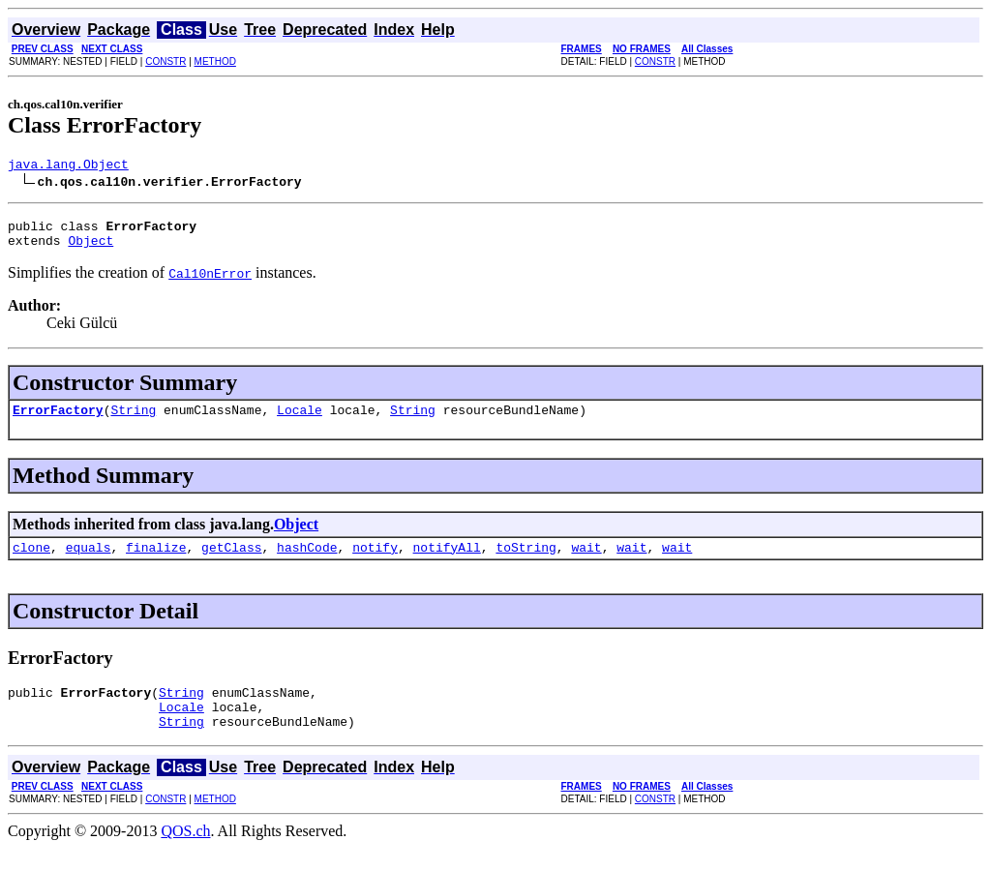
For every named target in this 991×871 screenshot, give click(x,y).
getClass (231, 561)
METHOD (215, 61)
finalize (156, 561)
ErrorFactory (58, 421)
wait (586, 561)
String (133, 421)
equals (88, 561)
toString (526, 561)
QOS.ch (185, 854)
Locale (299, 421)
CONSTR (165, 61)
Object (90, 248)
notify (375, 561)
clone (31, 561)
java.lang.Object (68, 166)
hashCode (307, 561)
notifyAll (447, 561)
